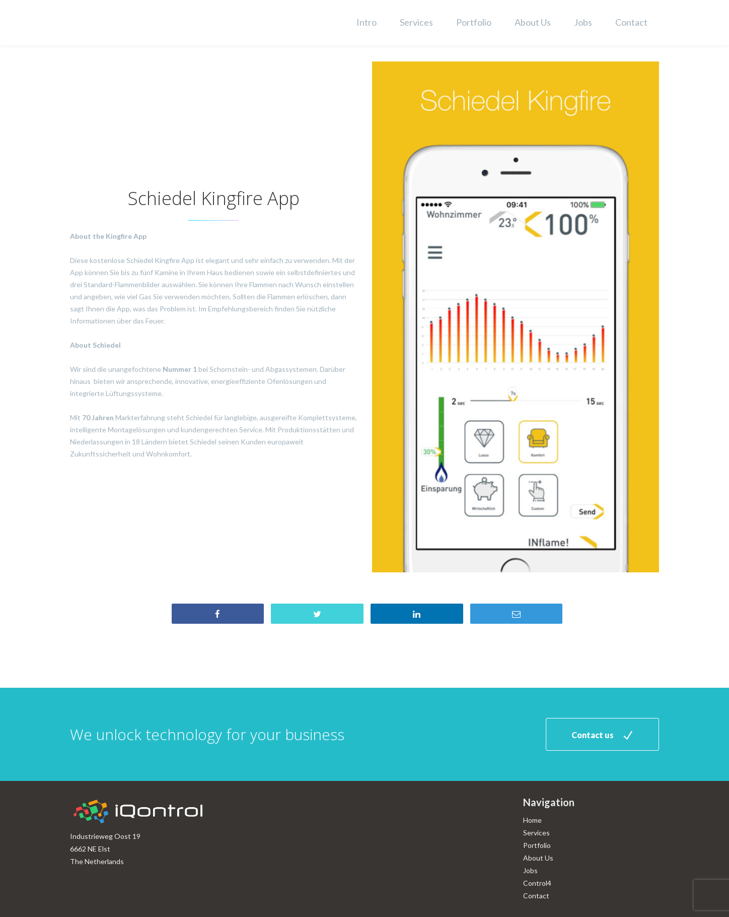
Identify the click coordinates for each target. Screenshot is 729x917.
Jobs (583, 22)
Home (532, 820)
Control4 (537, 883)
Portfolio (473, 22)
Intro (366, 22)
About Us (533, 22)
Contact (631, 22)
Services (416, 22)
